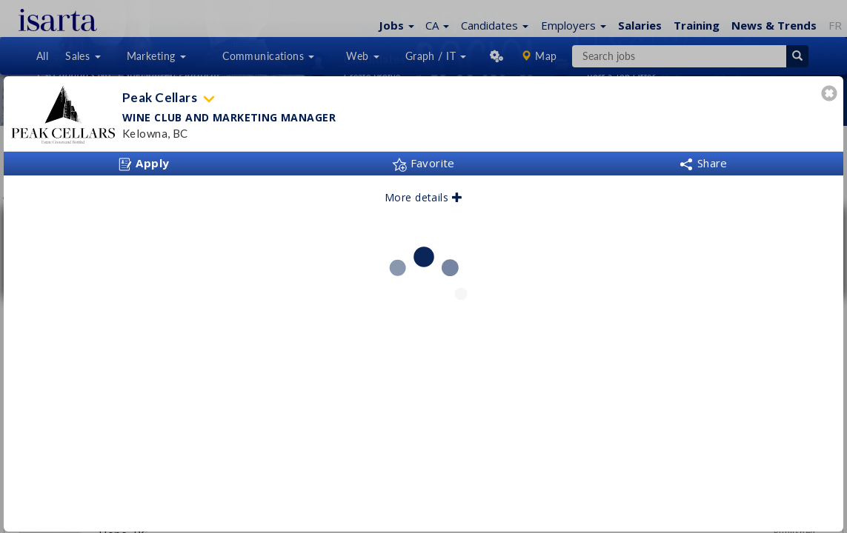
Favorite (423, 162)
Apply (144, 163)
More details (423, 197)
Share (703, 162)
